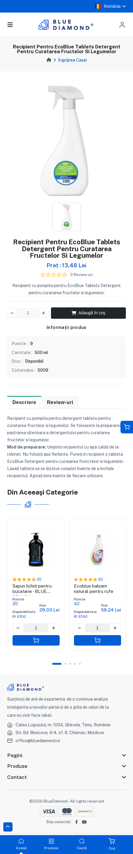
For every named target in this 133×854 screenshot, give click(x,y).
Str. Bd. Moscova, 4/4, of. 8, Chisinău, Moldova (60, 733)
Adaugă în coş (89, 312)
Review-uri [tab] (60, 402)
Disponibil (34, 361)
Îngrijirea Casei (72, 60)
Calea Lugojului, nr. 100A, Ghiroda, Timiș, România (63, 724)
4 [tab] (75, 664)
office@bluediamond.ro (38, 740)
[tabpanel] (66, 140)
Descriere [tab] (24, 402)
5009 (43, 370)
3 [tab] (70, 664)
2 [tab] (65, 664)
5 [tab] (80, 664)
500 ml (41, 352)
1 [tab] (56, 664)
